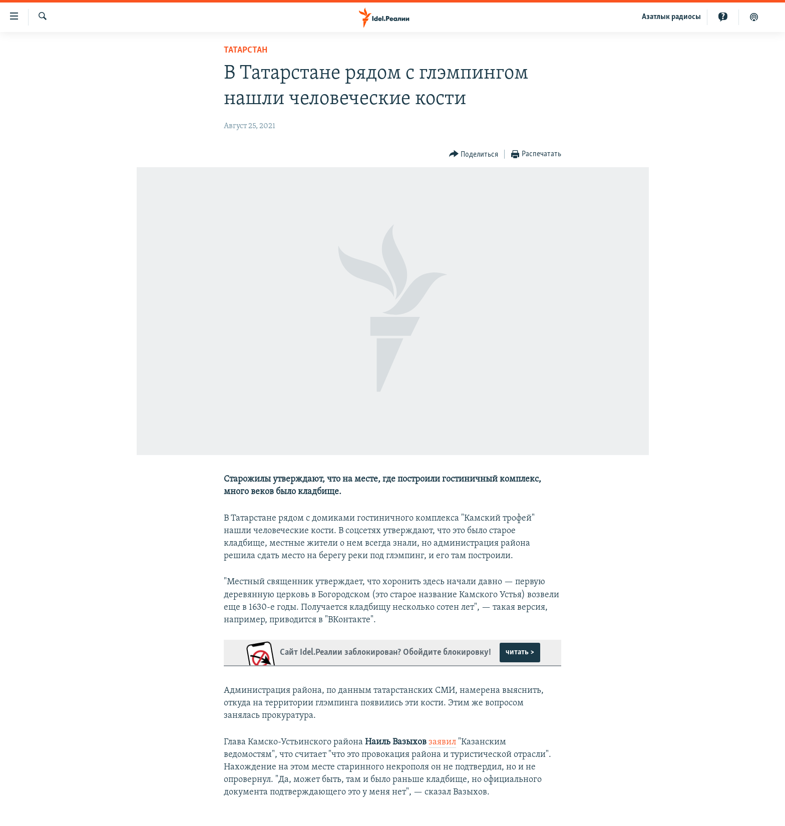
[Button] (474, 154)
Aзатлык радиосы (671, 17)
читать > (520, 652)
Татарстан (245, 50)
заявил (442, 742)
